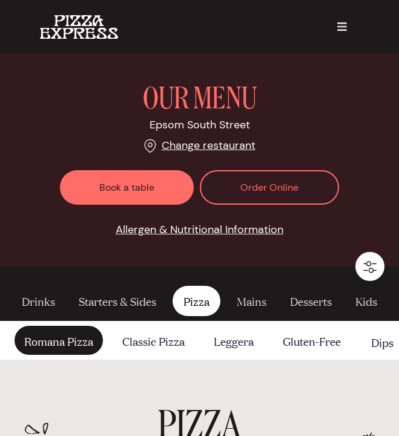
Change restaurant (209, 145)
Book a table (126, 187)
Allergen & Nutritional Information (199, 229)
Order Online (269, 187)
